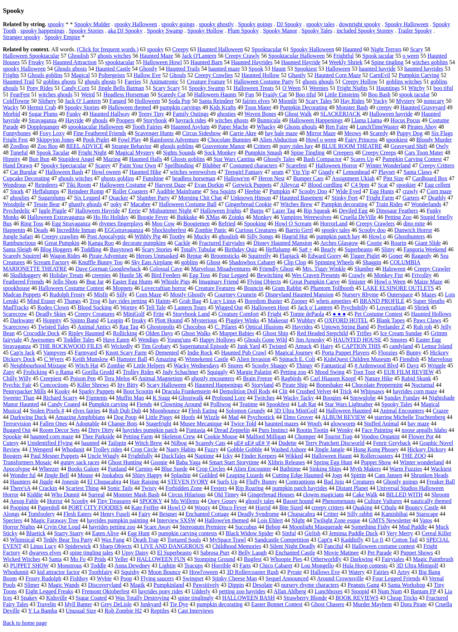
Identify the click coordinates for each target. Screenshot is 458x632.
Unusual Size (81, 611)
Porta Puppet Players (345, 353)
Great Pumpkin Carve (314, 282)
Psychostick (260, 417)
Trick (346, 391)
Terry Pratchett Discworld (335, 443)
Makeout (278, 320)
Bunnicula (269, 120)
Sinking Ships (325, 469)
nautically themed (430, 501)
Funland (117, 469)
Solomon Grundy (245, 411)
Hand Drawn (17, 165)
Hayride (74, 120)
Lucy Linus (223, 301)
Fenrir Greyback (392, 443)
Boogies (332, 398)
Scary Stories (157, 249)
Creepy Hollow (359, 82)
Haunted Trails (183, 69)
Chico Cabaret (275, 565)
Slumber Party (153, 198)
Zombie (116, 365)
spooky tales (320, 24)
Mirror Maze (321, 133)
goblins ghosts (59, 82)
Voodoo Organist (380, 436)
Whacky (266, 127)
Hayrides (302, 327)
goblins (189, 262)
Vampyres (54, 353)
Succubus (246, 527)
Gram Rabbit (287, 288)
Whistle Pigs (175, 282)
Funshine (153, 178)
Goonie (159, 462)
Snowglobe (363, 398)
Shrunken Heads (429, 475)
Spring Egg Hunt (332, 462)
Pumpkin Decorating (303, 107)
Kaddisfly (352, 540)
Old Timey (226, 494)
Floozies (388, 353)
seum (278, 172)
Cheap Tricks (402, 598)
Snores (235, 365)
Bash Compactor (322, 159)
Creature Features (215, 288)
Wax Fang (113, 540)
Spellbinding (179, 165)
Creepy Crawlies (214, 75)
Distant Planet (352, 488)
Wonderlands (426, 204)
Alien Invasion (254, 359)
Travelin (46, 604)
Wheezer (49, 469)
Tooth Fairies (147, 127)
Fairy (144, 514)
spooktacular (120, 62)
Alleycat (289, 185)
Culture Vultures (383, 501)
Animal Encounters (402, 411)
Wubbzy (306, 320)
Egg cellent (437, 185)
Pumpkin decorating (344, 204)
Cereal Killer (436, 533)
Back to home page (25, 623)
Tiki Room (78, 185)
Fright (274, 314)
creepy (384, 107)
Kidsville (56, 598)
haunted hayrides (423, 69)
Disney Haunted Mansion (282, 243)
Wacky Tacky (298, 398)
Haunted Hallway (109, 114)
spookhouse (16, 288)
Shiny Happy (147, 475)
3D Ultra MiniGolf (295, 411)
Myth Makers (365, 469)
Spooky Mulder (92, 24)
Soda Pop (179, 101)
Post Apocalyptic (106, 236)
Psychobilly (354, 307)
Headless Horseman (126, 94)
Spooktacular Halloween (296, 56)
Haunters (20, 482)
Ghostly (148, 69)
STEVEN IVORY (188, 482)
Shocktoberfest (169, 230)
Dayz (413, 365)
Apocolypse (16, 469)
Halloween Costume (122, 185)
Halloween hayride (391, 114)
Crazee (440, 411)
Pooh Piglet (96, 140)
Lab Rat (307, 404)
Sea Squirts (223, 191)
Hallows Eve (325, 572)
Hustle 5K (130, 275)
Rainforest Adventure (174, 140)
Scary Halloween (166, 385)
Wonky (345, 430)
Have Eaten (116, 340)
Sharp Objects (115, 546)
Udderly (200, 591)
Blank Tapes (390, 320)
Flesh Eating (203, 411)
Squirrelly (259, 256)
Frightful (343, 56)
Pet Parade (379, 553)
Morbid (11, 114)
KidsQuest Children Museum (357, 359)
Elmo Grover (298, 417)
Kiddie (35, 494)
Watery (357, 572)
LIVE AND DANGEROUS (172, 546)
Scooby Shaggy (270, 365)
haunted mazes (282, 423)
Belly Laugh (252, 553)
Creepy (180, 49)
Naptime (204, 456)
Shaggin (371, 262)
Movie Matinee (341, 553)
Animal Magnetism (160, 378)
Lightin (167, 565)
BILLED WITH (404, 494)
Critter (330, 514)
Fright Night (92, 152)
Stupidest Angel (76, 159)
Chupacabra (301, 514)
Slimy (388, 249)
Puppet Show (376, 462)
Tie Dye (179, 604)
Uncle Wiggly (103, 456)
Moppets (123, 288)
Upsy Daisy (135, 553)
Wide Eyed (348, 191)
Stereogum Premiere (203, 527)
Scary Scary (166, 88)
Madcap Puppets (22, 294)
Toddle (98, 565)
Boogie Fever (152, 217)
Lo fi (378, 540)
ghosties (226, 114)
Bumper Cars (308, 178)
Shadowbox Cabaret (252, 262)
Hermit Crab (41, 107)
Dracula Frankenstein (186, 391)
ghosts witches (114, 56)
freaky (139, 320)
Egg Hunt (138, 533)
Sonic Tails (120, 488)
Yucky (380, 101)
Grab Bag (190, 301)
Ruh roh (422, 327)
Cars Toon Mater (424, 152)
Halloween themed (129, 107)
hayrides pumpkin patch (149, 430)
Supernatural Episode (203, 346)
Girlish (312, 533)
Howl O (176, 507)
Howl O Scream (292, 223)
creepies (101, 275)
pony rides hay (296, 146)
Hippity (11, 159)
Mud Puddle (413, 527)
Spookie (12, 436)
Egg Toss (199, 275)
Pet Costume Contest (379, 314)
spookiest (397, 140)
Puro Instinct (273, 430)
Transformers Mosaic (27, 462)
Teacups (193, 565)
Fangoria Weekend (425, 249)
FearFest (20, 94)
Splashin (181, 475)
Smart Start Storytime (234, 462)
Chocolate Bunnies (229, 140)
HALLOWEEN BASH (248, 598)
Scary (416, 49)
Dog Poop (125, 417)
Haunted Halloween (220, 49)
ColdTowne (16, 101)
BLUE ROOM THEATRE (352, 146)
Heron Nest (271, 178)
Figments (97, 398)
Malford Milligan (266, 436)
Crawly (357, 275)
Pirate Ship (295, 385)
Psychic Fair (17, 385)
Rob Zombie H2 (123, 611)
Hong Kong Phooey (376, 449)
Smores (398, 340)
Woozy (202, 507)
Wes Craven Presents (316, 275)
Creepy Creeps (379, 152)
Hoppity (52, 320)
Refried (226, 223)
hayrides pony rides (160, 591)
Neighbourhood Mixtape (38, 365)
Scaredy (379, 133)
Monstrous (69, 565)
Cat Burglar (23, 172)
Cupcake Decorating (26, 178)
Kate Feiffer (145, 507)
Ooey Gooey (222, 501)
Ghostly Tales (279, 159)
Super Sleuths (428, 301)
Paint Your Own (137, 165)
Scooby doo (372, 230)
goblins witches (404, 82)
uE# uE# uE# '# (252, 443)
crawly (410, 191)
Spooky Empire (62, 37)
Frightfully (140, 456)
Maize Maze (428, 282)
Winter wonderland (422, 462)
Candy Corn (75, 88)
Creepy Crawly (242, 56)
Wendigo (148, 340)
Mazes (429, 294)
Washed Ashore (288, 449)
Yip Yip (301, 172)
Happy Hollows (217, 340)
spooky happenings (42, 31)
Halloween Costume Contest (71, 288)
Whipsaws (372, 391)
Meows (352, 133)
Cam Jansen (388, 475)
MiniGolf (134, 314)
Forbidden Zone (183, 488)
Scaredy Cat (172, 94)
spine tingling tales (91, 553)
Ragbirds (291, 378)
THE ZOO (413, 456)
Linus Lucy (43, 546)
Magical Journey (294, 353)
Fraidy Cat (275, 94)
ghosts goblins (117, 178)
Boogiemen (196, 223)
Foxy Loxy (52, 133)
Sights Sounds (179, 152)
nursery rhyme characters (310, 585)
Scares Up (362, 159)
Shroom (440, 494)
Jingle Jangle (330, 449)
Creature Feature (206, 82)
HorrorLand (333, 223)
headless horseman (193, 178)
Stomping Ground (214, 559)
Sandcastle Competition (281, 540)
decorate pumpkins (144, 243)
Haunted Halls (145, 159)
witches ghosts (231, 120)
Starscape (427, 514)
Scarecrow (15, 314)
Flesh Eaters (77, 514)
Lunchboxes (328, 591)
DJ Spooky (289, 24)
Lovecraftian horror (163, 288)
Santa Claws (418, 172)
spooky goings (178, 24)
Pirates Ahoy (422, 127)
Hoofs (188, 417)
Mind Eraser (41, 301)
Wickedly (122, 346)
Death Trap (146, 540)
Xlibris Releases (286, 462)
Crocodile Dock (41, 333)
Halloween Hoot (270, 307)
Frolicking (35, 372)
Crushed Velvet (313, 391)
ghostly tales (259, 501)
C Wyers (54, 359)
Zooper (299, 301)
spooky (56, 24)
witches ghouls (55, 94)
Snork (17, 191)
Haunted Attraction (75, 62)
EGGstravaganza (123, 230)
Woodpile (14, 204)
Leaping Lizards (244, 475)
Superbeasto (358, 249)
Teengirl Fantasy (244, 172)
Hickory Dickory (426, 449)
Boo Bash (379, 94)
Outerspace (400, 294)
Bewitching (270, 275)
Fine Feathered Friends (99, 133)
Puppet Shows (416, 553)
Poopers (125, 120)
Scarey (103, 165)
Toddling (91, 249)
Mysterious (204, 320)
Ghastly (297, 75)
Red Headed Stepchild (322, 333)
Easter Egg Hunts (132, 282)
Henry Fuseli (115, 514)
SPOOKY (151, 501)
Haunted (352, 49)
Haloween (393, 269)
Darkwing (361, 559)
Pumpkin (279, 191)
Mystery (405, 101)
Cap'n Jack (22, 353)
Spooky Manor (280, 31)
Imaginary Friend (219, 282)
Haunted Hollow (260, 75)
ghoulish (228, 236)
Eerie (134, 211)
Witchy (416, 88)
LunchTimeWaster (377, 127)
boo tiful (443, 88)
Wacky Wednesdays (196, 365)
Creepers (343, 152)
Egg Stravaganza (71, 223)
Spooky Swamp (165, 31)
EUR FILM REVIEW (409, 372)
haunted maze (224, 69)
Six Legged (87, 198)
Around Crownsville (340, 578)
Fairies (381, 572)
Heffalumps (45, 191)
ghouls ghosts (100, 82)
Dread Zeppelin (232, 430)
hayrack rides (191, 120)
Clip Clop (295, 262)
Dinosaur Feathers (397, 211)
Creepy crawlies (60, 236)
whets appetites (333, 301)
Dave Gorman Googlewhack (108, 269)
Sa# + (305, 249)
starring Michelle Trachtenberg (409, 417)
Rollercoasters (376, 456)
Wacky (11, 107)
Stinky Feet (345, 198)
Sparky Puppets (96, 391)
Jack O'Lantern (199, 56)
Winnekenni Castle (207, 359)
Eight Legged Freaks (49, 591)
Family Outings (191, 114)
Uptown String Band (345, 327)
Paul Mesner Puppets (54, 456)
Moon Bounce (164, 572)
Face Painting (377, 430)
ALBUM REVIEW (344, 417)
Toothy (177, 236)
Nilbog (179, 443)
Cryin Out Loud (62, 527)
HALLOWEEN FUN (161, 559)
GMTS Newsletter (390, 520)
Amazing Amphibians (80, 417)
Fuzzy (211, 449)
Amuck (303, 346)
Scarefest (296, 165)
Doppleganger (43, 127)
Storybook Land (191, 314)
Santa (55, 559)
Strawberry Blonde (305, 598)
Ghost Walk (298, 114)
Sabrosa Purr (214, 553)
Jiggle (46, 482)
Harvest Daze (170, 185)
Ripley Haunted (86, 333)
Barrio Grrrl (299, 230)
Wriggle (436, 365)
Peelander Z (391, 327)
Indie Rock (200, 353)
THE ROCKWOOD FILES (70, 346)
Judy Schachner (180, 372)
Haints (163, 301)
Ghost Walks (196, 333)
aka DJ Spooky (125, 31)
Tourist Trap (338, 436)
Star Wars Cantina (234, 159)
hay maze (418, 423)
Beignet (168, 514)
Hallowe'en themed (227, 520)
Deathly (437, 198)
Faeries (133, 82)
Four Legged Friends (396, 578)
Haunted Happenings (219, 385)
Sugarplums (51, 198)
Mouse (85, 475)
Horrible (221, 565)
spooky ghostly (216, 24)
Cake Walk (364, 494)
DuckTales (173, 456)
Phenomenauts (338, 501)
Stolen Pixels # (47, 411)
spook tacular (414, 94)
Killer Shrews (93, 385)
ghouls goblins (177, 146)
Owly (442, 146)
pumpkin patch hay (338, 236)
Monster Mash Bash (136, 494)
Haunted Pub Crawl (243, 353)
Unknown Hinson (250, 198)
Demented (167, 353)
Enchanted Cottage (207, 514)
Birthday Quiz (240, 249)
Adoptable (87, 423)
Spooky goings (255, 24)
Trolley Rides (138, 372)
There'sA (20, 488)
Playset (386, 172)
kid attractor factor (58, 572)
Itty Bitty (127, 385)
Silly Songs (260, 236)
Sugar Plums (43, 114)
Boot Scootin (138, 391)
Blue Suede (174, 469)
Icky (228, 456)
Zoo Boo (47, 146)
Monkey (262, 217)
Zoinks (236, 217)
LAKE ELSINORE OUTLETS (398, 288)
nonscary (434, 101)
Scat (383, 185)
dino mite (414, 223)
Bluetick (35, 533)
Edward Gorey (325, 256)
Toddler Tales (78, 340)
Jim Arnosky (310, 340)
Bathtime (290, 469)
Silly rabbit (360, 514)
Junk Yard (248, 346)
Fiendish (409, 359)
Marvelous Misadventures (221, 269)
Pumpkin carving (108, 404)
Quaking (362, 507)
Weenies (318, 88)
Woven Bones (260, 114)
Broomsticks (225, 256)
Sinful (289, 533)
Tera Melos (117, 378)
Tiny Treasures (114, 501)
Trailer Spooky (415, 31)
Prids (100, 559)
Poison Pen (83, 378)
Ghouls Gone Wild (265, 340)
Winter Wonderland (388, 165)
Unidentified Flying (50, 443)
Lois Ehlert (270, 520)
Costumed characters (253, 165)
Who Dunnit (65, 494)
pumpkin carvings (180, 107)
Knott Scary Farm (126, 353)
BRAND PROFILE (382, 301)
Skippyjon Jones (55, 140)
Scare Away (157, 527)
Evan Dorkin (209, 185)
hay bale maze (281, 133)
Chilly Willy (17, 378)
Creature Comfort (238, 314)
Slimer (32, 585)
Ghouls (177, 75)
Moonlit (287, 101)
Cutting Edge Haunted (297, 475)
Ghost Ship (275, 333)
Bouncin (253, 288)
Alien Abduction (278, 140)
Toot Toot (364, 372)
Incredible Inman (76, 230)
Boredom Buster (263, 301)
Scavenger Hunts (154, 133)
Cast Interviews (196, 611)
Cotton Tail (405, 540)
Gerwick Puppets (252, 185)
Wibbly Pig (148, 236)
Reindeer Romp (86, 191)
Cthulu (389, 507)
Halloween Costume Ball (187, 204)
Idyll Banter (78, 604)
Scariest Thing (82, 488)
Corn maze (439, 191)
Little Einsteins (342, 94)
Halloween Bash (64, 172)
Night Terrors (386, 49)
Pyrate (294, 572)
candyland (401, 346)
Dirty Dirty (101, 430)
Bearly (328, 249)
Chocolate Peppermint (377, 385)
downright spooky (359, 24)
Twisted (277, 346)
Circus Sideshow (201, 133)
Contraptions (300, 482)
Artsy (403, 572)
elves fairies (87, 411)
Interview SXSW (176, 520)
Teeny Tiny (151, 114)
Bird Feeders (166, 275)
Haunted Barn (206, 62)
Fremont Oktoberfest (106, 591)
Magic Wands (63, 585)
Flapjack (289, 256)
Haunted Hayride (301, 62)
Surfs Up (227, 482)
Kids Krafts (222, 107)
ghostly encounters (212, 378)
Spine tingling (387, 62)
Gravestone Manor (223, 146)
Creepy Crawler (432, 269)
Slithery (47, 101)
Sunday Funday (402, 398)
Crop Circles (210, 469)
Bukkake (187, 217)
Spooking (255, 223)
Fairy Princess (361, 140)
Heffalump (278, 249)
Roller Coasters (130, 191)
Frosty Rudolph (43, 578)
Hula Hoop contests (365, 565)
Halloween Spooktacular (31, 56)
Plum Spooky (243, 31)
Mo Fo (78, 559)
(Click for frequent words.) (107, 49)
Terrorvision (17, 423)
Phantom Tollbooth (332, 288)
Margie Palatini (254, 372)
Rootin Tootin (312, 430)
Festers (219, 488)
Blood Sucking (95, 307)
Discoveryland (104, 585)
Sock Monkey (220, 152)
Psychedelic (16, 211)
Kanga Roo (101, 243)
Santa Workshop (406, 585)
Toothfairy (100, 572)
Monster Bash (352, 107)
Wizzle (212, 417)
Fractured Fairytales (222, 243)
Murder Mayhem (372, 604)
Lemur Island (437, 346)
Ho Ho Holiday (111, 217)
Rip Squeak (317, 211)
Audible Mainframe (179, 191)
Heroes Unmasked (157, 256)
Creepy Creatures (94, 314)
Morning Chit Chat (200, 198)
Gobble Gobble (244, 449)
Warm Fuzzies (405, 469)
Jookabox (112, 475)
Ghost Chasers (327, 604)
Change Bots (122, 423)
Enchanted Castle (295, 553)
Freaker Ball (441, 482)
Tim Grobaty (156, 346)
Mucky (202, 236)
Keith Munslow (90, 359)
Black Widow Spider (249, 533)
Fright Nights (352, 88)
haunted (90, 443)
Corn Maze (149, 294)
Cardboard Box (429, 178)
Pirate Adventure (108, 256)
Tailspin (117, 443)
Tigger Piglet (365, 256)
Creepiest (51, 378)
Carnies (144, 469)
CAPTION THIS (361, 346)
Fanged (117, 101)
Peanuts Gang (363, 585)
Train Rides (389, 204)
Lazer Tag (283, 211)
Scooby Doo (313, 191)
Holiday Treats (66, 275)
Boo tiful (306, 94)
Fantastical (333, 365)
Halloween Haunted (349, 411)
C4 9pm (360, 185)
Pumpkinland (169, 585)
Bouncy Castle (422, 507)
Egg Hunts (382, 191)
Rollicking (125, 333)
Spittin (358, 475)
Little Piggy (158, 417)
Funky (73, 114)
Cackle (182, 243)
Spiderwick (78, 546)
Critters (262, 146)
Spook (256, 69)
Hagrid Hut (294, 236)
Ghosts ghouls (300, 127)
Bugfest (253, 559)
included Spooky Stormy (365, 31)
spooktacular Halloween (95, 127)
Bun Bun (39, 159)
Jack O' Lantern (83, 101)
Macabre (140, 204)
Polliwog (220, 404)
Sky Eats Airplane (152, 262)
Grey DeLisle (116, 604)
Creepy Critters (436, 165)
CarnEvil (380, 75)
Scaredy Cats (210, 443)
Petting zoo (293, 372)
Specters (12, 520)
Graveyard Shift (409, 146)
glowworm (343, 423)
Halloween (338, 69)
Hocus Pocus (405, 120)
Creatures (363, 482)
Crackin (48, 488)
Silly (121, 294)
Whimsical (22, 540)
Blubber (212, 165)
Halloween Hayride (97, 211)
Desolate (263, 585)
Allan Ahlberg (290, 591)
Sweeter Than (18, 398)
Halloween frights (220, 211)
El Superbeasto (174, 553)
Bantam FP (423, 591)
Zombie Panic (210, 230)
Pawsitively (206, 585)
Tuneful (19, 152)
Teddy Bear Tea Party (68, 540)
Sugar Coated (91, 598)
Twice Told (243, 423)
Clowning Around (180, 404)
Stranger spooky (21, 37)
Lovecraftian (391, 307)
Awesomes (42, 340)
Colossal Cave (166, 269)
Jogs (337, 475)
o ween (411, 56)
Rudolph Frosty (67, 294)
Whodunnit (16, 572)
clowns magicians (323, 494)
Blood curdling (325, 185)
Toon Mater (257, 107)
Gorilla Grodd (98, 372)
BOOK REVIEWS (356, 598)
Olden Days (159, 333)
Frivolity (421, 275)
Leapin (115, 320)
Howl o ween (321, 140)
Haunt (279, 69)
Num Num (389, 591)
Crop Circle (144, 449)
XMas (213, 217)
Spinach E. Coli (297, 359)
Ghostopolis (160, 327)
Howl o (377, 236)
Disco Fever (233, 507)
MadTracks (16, 307)
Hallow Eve (147, 75)
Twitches (264, 398)
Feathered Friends (23, 282)
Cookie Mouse (221, 436)
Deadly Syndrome (258, 514)
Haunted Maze (156, 56)
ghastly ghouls (85, 204)
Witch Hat (86, 365)
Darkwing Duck (28, 417)
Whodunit (73, 449)
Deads (41, 230)
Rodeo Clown (53, 307)
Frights (11, 75)
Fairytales (393, 559)
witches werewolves (193, 172)
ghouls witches (75, 178)
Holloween (147, 101)
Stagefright (158, 423)
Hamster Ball (132, 359)
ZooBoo (19, 146)
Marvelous (440, 359)
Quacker (118, 198)
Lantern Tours (190, 307)
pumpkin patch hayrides (299, 488)
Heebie (253, 191)
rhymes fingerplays (121, 223)
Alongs (11, 514)
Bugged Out (17, 430)
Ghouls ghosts (70, 69)
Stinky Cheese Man (234, 578)
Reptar (194, 256)
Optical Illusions (264, 327)
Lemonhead (356, 172)
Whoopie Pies (286, 559)
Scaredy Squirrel (22, 256)
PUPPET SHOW (29, 565)
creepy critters (327, 507)
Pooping (19, 507)
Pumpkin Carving (419, 75)
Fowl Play (129, 140)
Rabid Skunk (416, 378)
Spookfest (277, 404)
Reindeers (46, 185)
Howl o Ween (389, 282)
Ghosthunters (409, 236)
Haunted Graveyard (422, 107)
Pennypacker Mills (24, 391)
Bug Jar (95, 282)
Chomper (305, 436)
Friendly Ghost (276, 269)
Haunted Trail (18, 82)
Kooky (62, 391)
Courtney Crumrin (235, 294)
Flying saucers (157, 578)
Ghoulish (78, 56)
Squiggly (217, 372)
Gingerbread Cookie (248, 204)
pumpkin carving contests (187, 533)
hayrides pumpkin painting (117, 520)
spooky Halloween (135, 24)
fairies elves (256, 101)
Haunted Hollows (431, 314)
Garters (411, 198)
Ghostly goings (400, 482)
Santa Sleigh (17, 249)
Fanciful (333, 546)
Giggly (326, 172)
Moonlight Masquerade (316, 527)
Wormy (128, 307)
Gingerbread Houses (271, 494)
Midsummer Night (170, 211)
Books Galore (83, 469)
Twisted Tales (53, 327)
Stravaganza (43, 120)
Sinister (357, 282)
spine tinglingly (196, 598)
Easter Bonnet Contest (276, 604)
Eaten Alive (105, 533)
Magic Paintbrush (433, 559)
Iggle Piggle (53, 211)
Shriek (421, 307)
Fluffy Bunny (261, 482)
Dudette (287, 443)
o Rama (64, 372)
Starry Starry (68, 533)
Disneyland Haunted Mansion (299, 294)
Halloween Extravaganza (55, 217)
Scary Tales (319, 101)
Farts (245, 565)
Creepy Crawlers (375, 223)
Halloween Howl (162, 62)
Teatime (248, 404)
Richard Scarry (60, 398)
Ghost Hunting (125, 462)
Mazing (112, 159)
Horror (55, 501)
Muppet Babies (236, 333)
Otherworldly (326, 559)
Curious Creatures (256, 230)
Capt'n (325, 540)
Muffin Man (130, 398)
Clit (283, 391)
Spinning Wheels (334, 262)
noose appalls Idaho (424, 430)
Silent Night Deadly (293, 546)
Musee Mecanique (201, 423)
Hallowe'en (237, 178)
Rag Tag (128, 327)
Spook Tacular (52, 152)
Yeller (121, 559)
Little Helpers (149, 365)
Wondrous (14, 185)
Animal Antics (94, 327)
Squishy (130, 572)
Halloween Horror (336, 165)
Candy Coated (64, 404)
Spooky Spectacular (64, 165)
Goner (395, 256)
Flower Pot (421, 436)
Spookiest (305, 69)
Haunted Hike (145, 172)
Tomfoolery (41, 514)
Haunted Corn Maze (338, 75)
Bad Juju (334, 482)
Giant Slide (427, 243)
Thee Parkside (98, 436)
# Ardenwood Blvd (376, 365)
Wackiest (441, 469)
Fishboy (79, 578)
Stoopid (360, 591)
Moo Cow (163, 223)
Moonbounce (165, 411)
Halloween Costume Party (264, 82)
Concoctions (54, 385)
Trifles (363, 333)
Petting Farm (138, 436)
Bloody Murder (434, 140)
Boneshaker (329, 385)
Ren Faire (337, 127)
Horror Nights (19, 527)
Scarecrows (16, 327)
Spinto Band (84, 320)
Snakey (29, 598)
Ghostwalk (191, 398)
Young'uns (179, 340)
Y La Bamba (42, 611)
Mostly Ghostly (188, 294)
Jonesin (70, 482)
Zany (9, 372)
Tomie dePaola (307, 314)
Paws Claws (427, 320)
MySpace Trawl (227, 540)
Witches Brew (296, 204)
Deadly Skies (51, 314)
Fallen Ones (53, 423)
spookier (406, 185)
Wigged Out (229, 307)
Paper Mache (233, 127)
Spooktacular (267, 49)
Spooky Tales (317, 31)
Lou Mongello (317, 565)
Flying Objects (264, 282)
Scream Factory (51, 262)
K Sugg (161, 398)
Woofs (314, 423)
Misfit (101, 294)
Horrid (263, 507)
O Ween (291, 88)
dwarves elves (45, 553)
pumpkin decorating (220, 604)
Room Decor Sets (59, 430)
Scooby (79, 501)
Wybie (104, 578)
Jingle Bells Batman (121, 88)
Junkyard (150, 604)
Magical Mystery (135, 152)
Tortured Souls (184, 540)
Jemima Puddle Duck (353, 533)
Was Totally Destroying (142, 598)
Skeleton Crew (178, 436)
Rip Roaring (249, 488)
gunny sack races (79, 462)
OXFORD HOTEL (346, 320)
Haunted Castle (113, 69)
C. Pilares (226, 327)
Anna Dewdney (132, 565)
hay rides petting (128, 301)
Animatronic (163, 82)
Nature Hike (379, 378)
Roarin (398, 243)
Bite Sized (291, 507)
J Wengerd (41, 449)
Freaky (36, 62)
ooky (116, 204)
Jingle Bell (56, 475)
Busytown (121, 249)
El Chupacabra (104, 482)
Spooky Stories (86, 31)
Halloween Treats (253, 88)
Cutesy (11, 443)
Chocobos (194, 327)
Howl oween (106, 172)
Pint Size (393, 178)
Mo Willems (185, 501)
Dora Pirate (413, 604)
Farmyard (86, 353)
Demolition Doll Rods (244, 391)
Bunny (414, 353)
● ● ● (339, 314)
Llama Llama (366, 120)
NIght (297, 520)
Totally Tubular (198, 249)
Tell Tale (156, 307)
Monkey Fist (388, 275)
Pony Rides (40, 88)
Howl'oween (203, 572)
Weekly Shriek (345, 62)
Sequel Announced (286, 578)
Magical (80, 75)
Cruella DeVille (358, 217)
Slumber (364, 269)
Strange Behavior (132, 146)
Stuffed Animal (381, 423)
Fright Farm (380, 198)
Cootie (374, 243)
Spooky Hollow (205, 31)
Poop (126, 578)
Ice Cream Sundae (401, 333)
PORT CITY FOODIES (95, 507)
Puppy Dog (410, 133)
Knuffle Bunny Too (100, 262)
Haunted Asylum (190, 127)
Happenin (14, 230)
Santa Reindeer (216, 101)
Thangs (72, 301)
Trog (95, 301)
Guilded (208, 475)
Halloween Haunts (215, 94)
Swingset (193, 578)
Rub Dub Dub (125, 411)
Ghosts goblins (188, 159)
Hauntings (388, 88)
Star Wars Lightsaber (348, 404)
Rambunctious (19, 243)
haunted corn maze (51, 436)
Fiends (144, 404)
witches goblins (430, 62)
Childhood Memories (236, 546)
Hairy (326, 346)
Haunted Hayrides (252, 62)
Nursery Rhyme (360, 294)
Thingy (304, 365)
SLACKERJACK (340, 114)
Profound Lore (228, 398)
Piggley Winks (242, 320)
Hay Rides (352, 101)
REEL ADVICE (84, 146)
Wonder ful (23, 475)
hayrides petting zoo (112, 527)
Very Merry (399, 533)
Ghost (213, 262)
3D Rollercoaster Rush (252, 572)
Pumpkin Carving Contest (412, 159)
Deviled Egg (353, 211)
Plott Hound (169, 320)
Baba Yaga (188, 462)
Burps (257, 211)
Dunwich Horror (413, 230)
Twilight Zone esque (336, 520)
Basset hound (298, 501)
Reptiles (160, 611)
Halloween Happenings (316, 120)
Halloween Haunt (332, 456)
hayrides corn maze (415, 391)
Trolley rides (107, 449)
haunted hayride (377, 69)
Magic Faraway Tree (54, 520)
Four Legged (233, 275)
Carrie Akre (242, 133)
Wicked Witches (21, 559)
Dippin (236, 585)
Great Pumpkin (61, 243)
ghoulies (19, 198)
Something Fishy (370, 527)
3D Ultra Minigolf (417, 565)
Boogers (12, 456)
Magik (137, 585)
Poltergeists (111, 75)
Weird (88, 94)
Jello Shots (65, 282)
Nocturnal (422, 385)
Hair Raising (144, 482)
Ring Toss (31, 223)
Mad (233, 417)
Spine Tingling (308, 152)
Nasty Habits (181, 449)
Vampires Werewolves (306, 217)
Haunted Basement (301, 198)
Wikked (294, 456)
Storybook (155, 120)
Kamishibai (394, 514)
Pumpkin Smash (263, 152)
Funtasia (195, 430)
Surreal (96, 494)
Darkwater (22, 320)
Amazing (165, 359)
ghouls (100, 120)
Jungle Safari (18, 236)
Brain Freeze (257, 378)
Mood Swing (330, 372)
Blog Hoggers (56, 249)
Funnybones (17, 133)
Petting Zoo (398, 217)
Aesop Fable (24, 501)
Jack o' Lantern (315, 307)
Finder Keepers (259, 456)
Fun (249, 94)
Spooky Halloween (406, 24)
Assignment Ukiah (353, 178)
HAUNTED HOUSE (357, 340)
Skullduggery (25, 275)
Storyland (263, 385)
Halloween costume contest (383, 546)
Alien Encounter (252, 469)
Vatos (425, 520)
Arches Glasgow (339, 243)
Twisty (149, 488)
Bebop (273, 527)
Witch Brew (148, 443)
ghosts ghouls (318, 82)
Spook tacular (378, 56)
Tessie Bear (47, 204)
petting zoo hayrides (242, 591)
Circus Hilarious (186, 494)
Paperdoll (48, 507)
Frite (158, 314)
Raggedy (421, 256)
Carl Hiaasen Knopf (333, 378)
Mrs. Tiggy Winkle (324, 269)
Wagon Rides (65, 256)
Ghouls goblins (45, 75)
